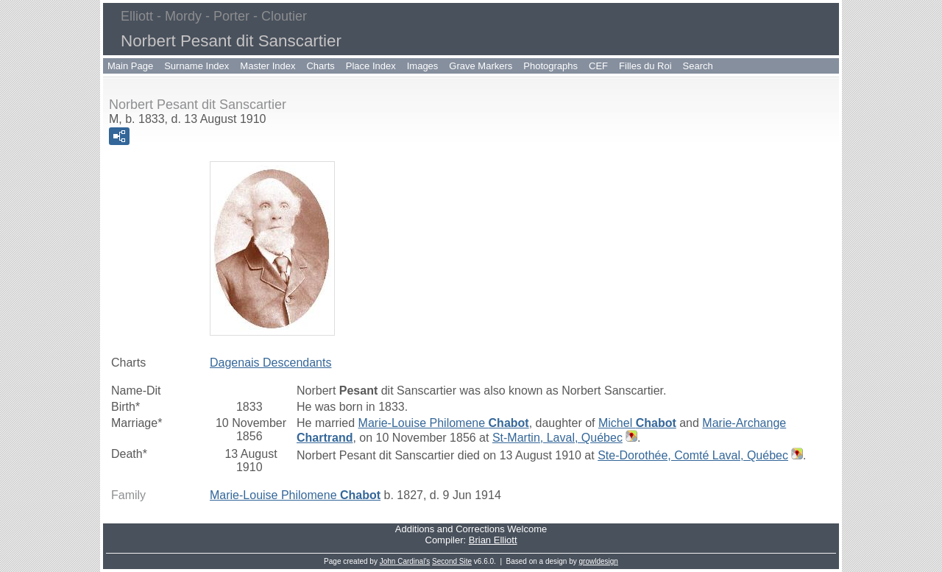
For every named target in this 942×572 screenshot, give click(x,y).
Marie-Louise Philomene (443, 423)
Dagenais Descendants (270, 362)
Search (698, 65)
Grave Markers (480, 65)
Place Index (371, 65)
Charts (320, 65)
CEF (598, 65)
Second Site (452, 561)
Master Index (267, 65)
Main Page (130, 65)
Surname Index (196, 65)
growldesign (598, 561)
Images (423, 65)
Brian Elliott (493, 539)
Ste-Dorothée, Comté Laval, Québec (693, 455)
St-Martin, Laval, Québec (557, 437)
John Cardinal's (405, 561)
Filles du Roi (645, 65)
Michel (637, 423)
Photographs (550, 65)
